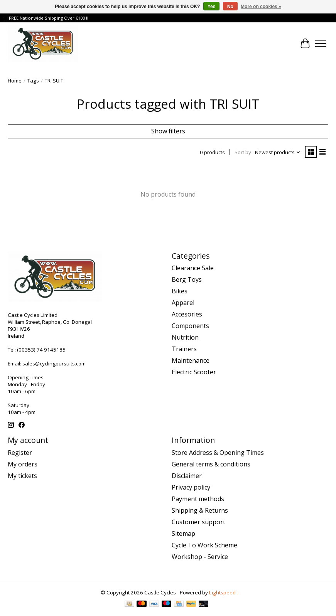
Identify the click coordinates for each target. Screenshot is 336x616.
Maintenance (190, 360)
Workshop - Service (200, 556)
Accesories (187, 314)
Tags (33, 80)
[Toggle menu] (320, 43)
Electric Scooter (194, 372)
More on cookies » (261, 6)
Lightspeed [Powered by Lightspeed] (222, 592)
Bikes (179, 291)
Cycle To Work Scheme (204, 545)
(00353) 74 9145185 (41, 349)
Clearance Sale (193, 268)
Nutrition (185, 337)
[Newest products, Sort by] (278, 152)
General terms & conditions (211, 464)
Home (15, 80)
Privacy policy (191, 487)
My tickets (22, 475)
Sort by (243, 152)
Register (20, 452)
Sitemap (183, 533)
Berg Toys (187, 279)
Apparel (183, 302)
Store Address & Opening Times (218, 452)
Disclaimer (187, 475)
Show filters (168, 131)
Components (190, 325)
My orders (22, 464)
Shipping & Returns (200, 510)
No (230, 6)
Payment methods (198, 499)
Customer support (198, 522)
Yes (212, 6)
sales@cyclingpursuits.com (54, 363)
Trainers (184, 349)
